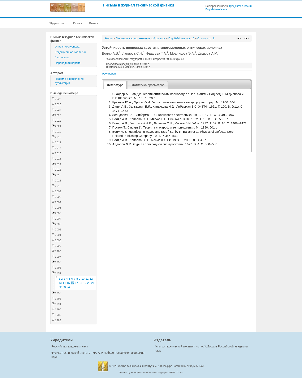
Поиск (78, 23)
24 (68, 287)
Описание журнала (67, 46)
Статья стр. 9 (206, 38)
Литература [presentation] (115, 85)
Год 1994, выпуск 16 (181, 38)
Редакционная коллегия (70, 52)
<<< (239, 38)
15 (68, 282)
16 (72, 282)
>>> (246, 38)
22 (60, 287)
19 (84, 282)
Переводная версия (67, 62)
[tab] (115, 85)
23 (64, 287)
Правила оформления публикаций (69, 81)
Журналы (58, 23)
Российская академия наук (69, 346)
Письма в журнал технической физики (138, 5)
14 (64, 282)
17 (76, 282)
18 (80, 282)
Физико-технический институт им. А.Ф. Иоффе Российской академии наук (161, 366)
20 (88, 282)
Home (109, 38)
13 (60, 282)
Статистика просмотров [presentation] (147, 85)
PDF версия (109, 73)
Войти (94, 23)
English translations (216, 9)
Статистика (62, 57)
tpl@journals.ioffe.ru (240, 6)
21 (92, 282)
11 (87, 278)
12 (91, 278)
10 (83, 278)
